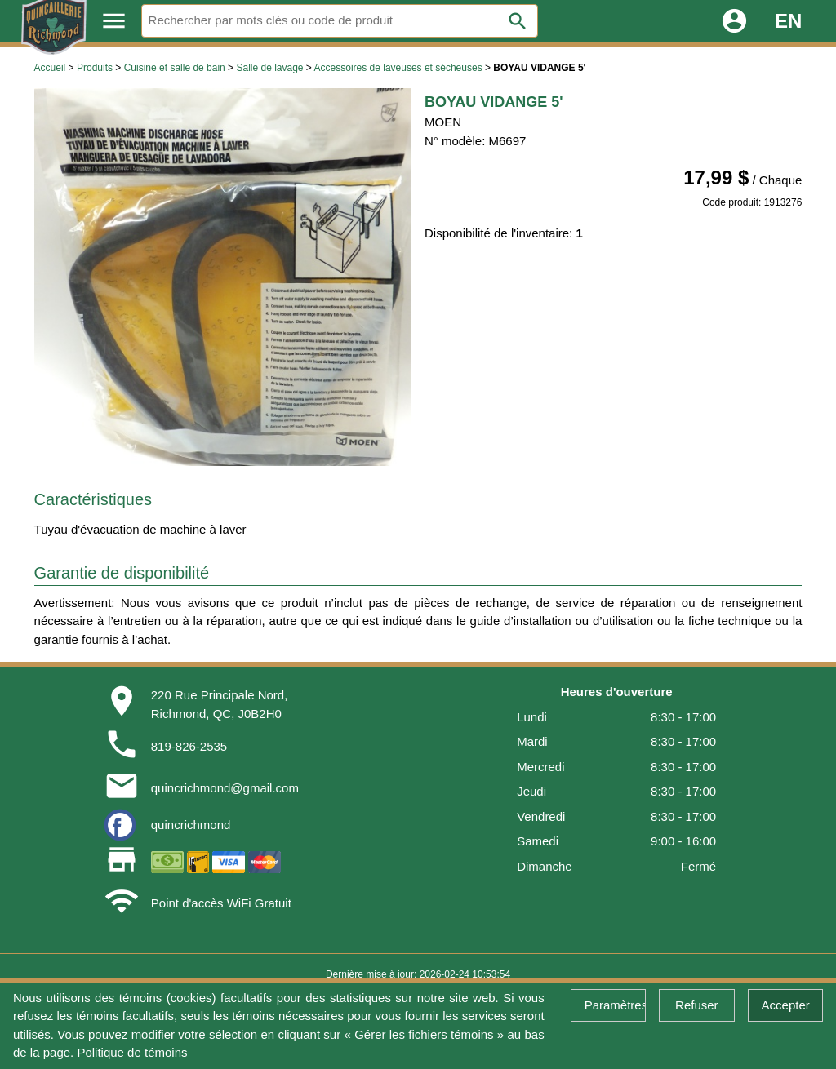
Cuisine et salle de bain (174, 67)
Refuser (696, 1005)
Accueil (50, 67)
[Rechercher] (339, 21)
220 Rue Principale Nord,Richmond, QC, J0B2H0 (219, 704)
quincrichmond (191, 825)
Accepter (786, 1005)
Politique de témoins (132, 1052)
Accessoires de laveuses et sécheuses (398, 67)
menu (114, 21)
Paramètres (615, 1005)
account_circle (734, 21)
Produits (95, 67)
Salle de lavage (269, 67)
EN (788, 21)
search (517, 21)
